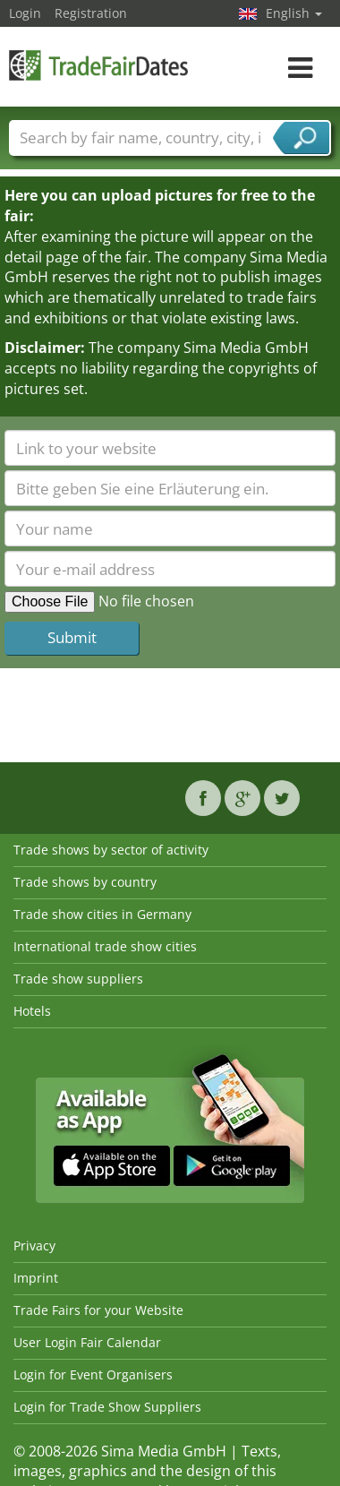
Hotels (32, 1010)
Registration (91, 12)
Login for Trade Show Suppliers (107, 1406)
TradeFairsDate (98, 65)
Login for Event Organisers (93, 1374)
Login (25, 12)
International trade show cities (105, 946)
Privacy (34, 1245)
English (294, 12)
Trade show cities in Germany (102, 914)
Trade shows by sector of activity (110, 849)
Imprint (35, 1277)
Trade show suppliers (78, 978)
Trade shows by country (85, 881)
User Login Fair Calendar (87, 1342)
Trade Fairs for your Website (98, 1310)
